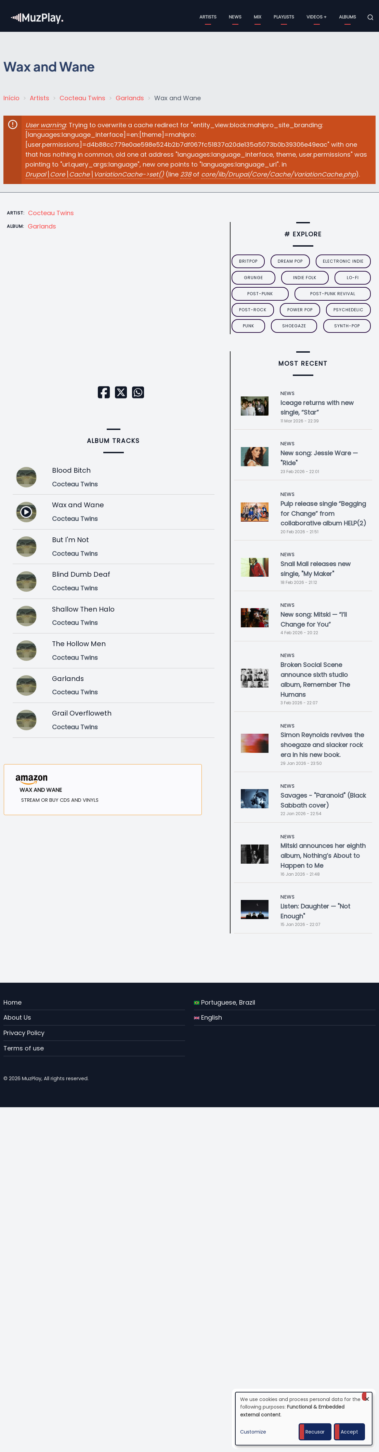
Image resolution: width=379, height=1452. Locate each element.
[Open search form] (370, 17)
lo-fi (353, 277)
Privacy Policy (23, 1033)
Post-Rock (252, 310)
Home (12, 1002)
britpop (248, 261)
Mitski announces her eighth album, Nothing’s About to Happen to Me (323, 855)
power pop (300, 310)
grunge (253, 277)
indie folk (304, 277)
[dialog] (303, 1418)
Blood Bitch (71, 470)
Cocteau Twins (82, 98)
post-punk (260, 294)
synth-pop (347, 326)
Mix (257, 17)
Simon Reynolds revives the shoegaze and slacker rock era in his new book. (322, 745)
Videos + (316, 17)
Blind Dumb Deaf (81, 574)
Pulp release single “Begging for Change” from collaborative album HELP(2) (323, 513)
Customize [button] (253, 1431)
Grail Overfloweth (82, 713)
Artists (208, 17)
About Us (17, 1017)
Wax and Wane (78, 505)
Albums (347, 17)
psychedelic (349, 310)
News (235, 17)
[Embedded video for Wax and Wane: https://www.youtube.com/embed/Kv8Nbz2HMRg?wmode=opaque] (113, 319)
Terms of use (23, 1048)
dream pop (290, 261)
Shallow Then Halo (83, 609)
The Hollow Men (79, 644)
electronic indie (343, 261)
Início (11, 98)
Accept (349, 1431)
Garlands (130, 98)
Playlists (284, 17)
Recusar (315, 1431)
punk (248, 326)
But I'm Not (70, 540)
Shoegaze (294, 326)
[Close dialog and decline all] (367, 1396)
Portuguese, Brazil (224, 1002)
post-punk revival (332, 294)
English (208, 1017)
